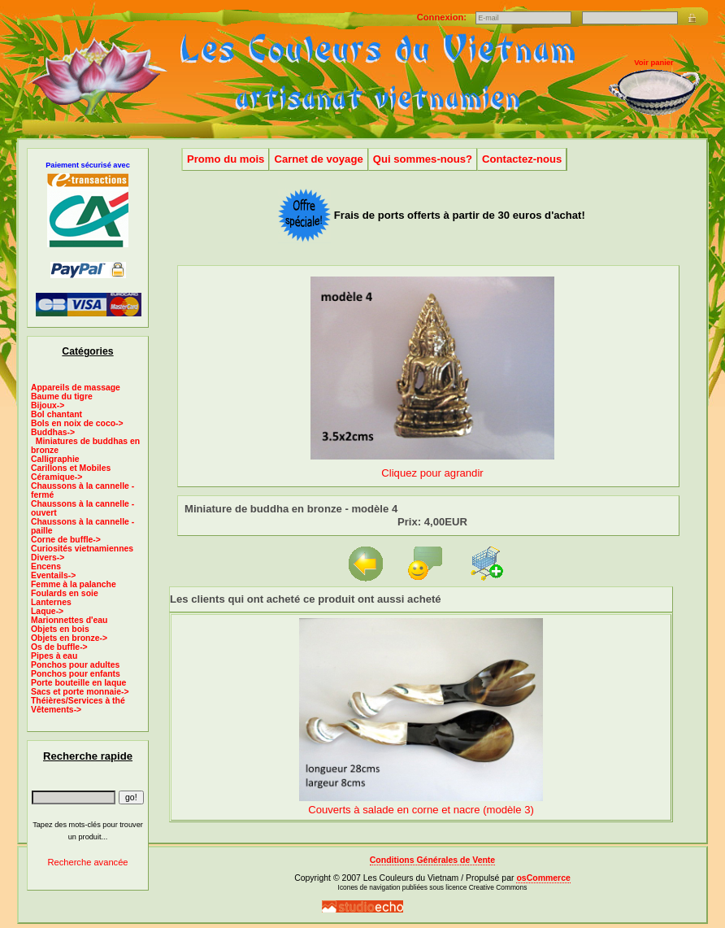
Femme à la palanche (73, 584)
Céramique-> (56, 477)
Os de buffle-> (59, 647)
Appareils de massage (75, 387)
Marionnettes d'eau (69, 620)
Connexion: (443, 17)
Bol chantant (56, 414)
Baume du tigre (62, 396)
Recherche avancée (87, 862)
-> (53, 432)
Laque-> (47, 611)
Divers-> (47, 557)
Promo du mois (225, 159)
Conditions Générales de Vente (432, 860)
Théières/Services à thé (78, 700)
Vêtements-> (56, 709)
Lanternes (51, 602)
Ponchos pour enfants (75, 673)
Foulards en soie (64, 593)
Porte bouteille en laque (78, 682)
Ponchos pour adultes (75, 664)
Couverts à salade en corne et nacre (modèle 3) (421, 810)
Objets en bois (60, 629)
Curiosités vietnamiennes (82, 548)
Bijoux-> (47, 405)
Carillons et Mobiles (71, 468)
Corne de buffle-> (66, 539)
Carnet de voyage (318, 159)
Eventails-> (53, 575)
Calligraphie (55, 459)
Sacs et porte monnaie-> (80, 691)
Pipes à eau (54, 655)
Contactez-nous (522, 159)
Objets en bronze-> (69, 638)
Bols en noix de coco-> (77, 423)
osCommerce (543, 878)
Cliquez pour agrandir (432, 466)
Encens (46, 566)
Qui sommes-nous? (422, 159)
